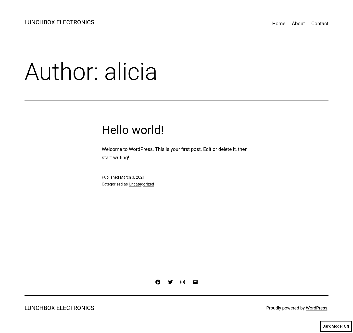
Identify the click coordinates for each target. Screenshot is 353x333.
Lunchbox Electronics (59, 22)
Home (278, 23)
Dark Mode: (336, 326)
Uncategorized (141, 184)
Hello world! (133, 130)
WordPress (316, 307)
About (298, 23)
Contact (319, 23)
